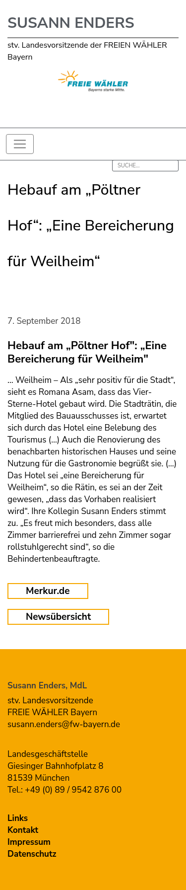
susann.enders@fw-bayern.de (63, 724)
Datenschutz (32, 854)
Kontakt (22, 830)
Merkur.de (48, 591)
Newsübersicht (58, 616)
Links (17, 818)
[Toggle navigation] (20, 144)
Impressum (29, 842)
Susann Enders (70, 23)
